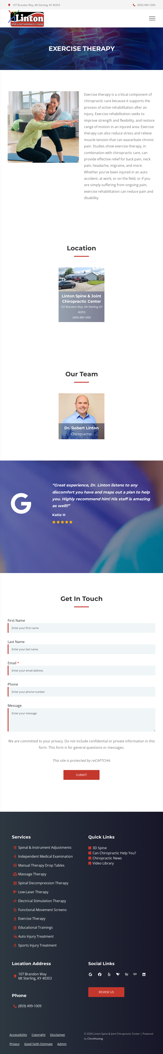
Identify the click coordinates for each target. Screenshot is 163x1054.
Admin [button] (62, 1044)
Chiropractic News (107, 858)
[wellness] (126, 974)
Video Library (103, 863)
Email (13, 663)
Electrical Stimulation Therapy (42, 901)
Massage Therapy (32, 874)
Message (15, 705)
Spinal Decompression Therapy (43, 883)
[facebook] (100, 974)
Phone (13, 684)
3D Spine (100, 848)
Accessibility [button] (18, 1035)
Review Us (106, 992)
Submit (81, 775)
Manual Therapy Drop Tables (41, 865)
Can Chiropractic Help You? (114, 853)
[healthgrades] (118, 974)
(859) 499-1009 (143, 5)
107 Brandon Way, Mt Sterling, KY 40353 (34, 5)
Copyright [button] (38, 1035)
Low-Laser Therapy (33, 892)
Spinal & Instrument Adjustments (45, 847)
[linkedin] (144, 974)
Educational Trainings (35, 927)
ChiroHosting (95, 1038)
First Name (16, 620)
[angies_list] (135, 974)
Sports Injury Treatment (37, 945)
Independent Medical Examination (45, 856)
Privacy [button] (15, 1044)
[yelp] (109, 974)
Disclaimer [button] (57, 1035)
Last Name (16, 641)
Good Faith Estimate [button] (38, 1044)
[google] (90, 974)
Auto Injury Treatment (36, 936)
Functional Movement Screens (42, 910)
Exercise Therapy (31, 918)
